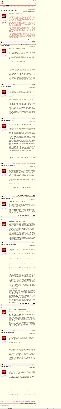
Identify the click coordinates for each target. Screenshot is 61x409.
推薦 (34, 11)
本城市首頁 (3, 6)
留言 (2, 20)
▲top (35, 405)
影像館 (17, 6)
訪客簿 (28, 6)
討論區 (7, 6)
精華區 (11, 6)
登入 (47, 408)
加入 (49, 408)
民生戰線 (6, 1)
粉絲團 (9, 408)
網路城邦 (35, 0)
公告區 (25, 6)
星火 (4, 94)
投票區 (14, 6)
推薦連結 (21, 6)
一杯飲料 (3, 23)
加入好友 (5, 20)
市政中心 (33, 6)
